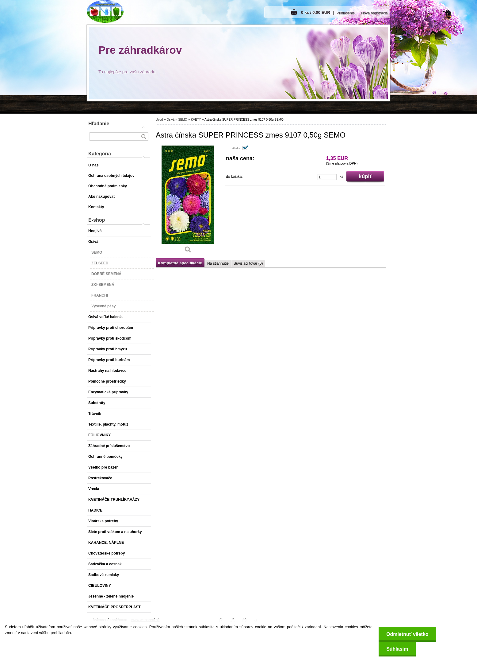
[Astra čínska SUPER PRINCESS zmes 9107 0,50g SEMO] (188, 201)
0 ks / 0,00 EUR (315, 12)
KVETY (196, 119)
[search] (143, 136)
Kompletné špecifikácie (180, 263)
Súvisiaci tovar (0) (248, 263)
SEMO (182, 119)
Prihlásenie (346, 13)
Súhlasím (397, 649)
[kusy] (327, 177)
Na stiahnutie (218, 263)
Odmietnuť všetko (407, 634)
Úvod (159, 119)
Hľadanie (98, 123)
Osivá (170, 119)
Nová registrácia (374, 13)
